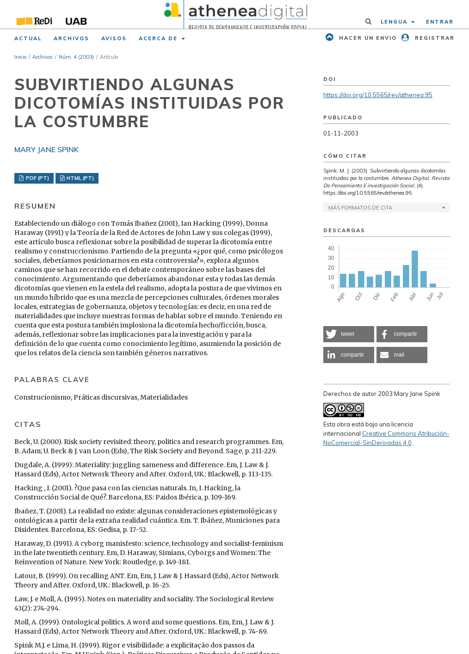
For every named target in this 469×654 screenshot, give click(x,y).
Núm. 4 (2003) (76, 57)
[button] (348, 334)
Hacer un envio (367, 38)
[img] (234, 14)
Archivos (71, 38)
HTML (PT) (79, 178)
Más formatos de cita (360, 207)
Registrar (434, 38)
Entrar (440, 22)
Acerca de (159, 38)
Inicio (20, 57)
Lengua (395, 22)
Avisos (114, 38)
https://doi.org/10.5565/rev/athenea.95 (377, 95)
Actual (28, 38)
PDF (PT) (37, 178)
